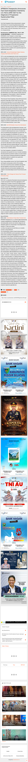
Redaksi (8, 751)
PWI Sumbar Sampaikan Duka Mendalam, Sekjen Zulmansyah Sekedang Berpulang (11, 722)
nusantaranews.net (16, 759)
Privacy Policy (20, 751)
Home (2, 6)
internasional (9, 6)
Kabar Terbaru (5, 646)
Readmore (4, 712)
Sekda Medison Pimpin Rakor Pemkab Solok (16, 218)
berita (5, 6)
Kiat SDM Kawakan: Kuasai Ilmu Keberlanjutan (16, 125)
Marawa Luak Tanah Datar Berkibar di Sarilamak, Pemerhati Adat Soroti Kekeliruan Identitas (13, 693)
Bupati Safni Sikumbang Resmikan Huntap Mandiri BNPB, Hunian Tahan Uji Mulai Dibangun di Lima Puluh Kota (13, 708)
